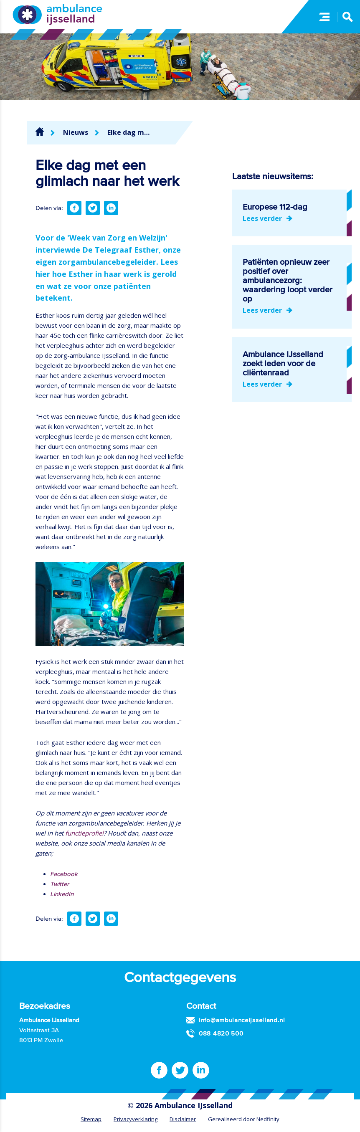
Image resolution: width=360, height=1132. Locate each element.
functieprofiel (84, 833)
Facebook (64, 873)
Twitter (59, 883)
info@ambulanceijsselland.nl (242, 1019)
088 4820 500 (221, 1033)
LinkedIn (62, 893)
